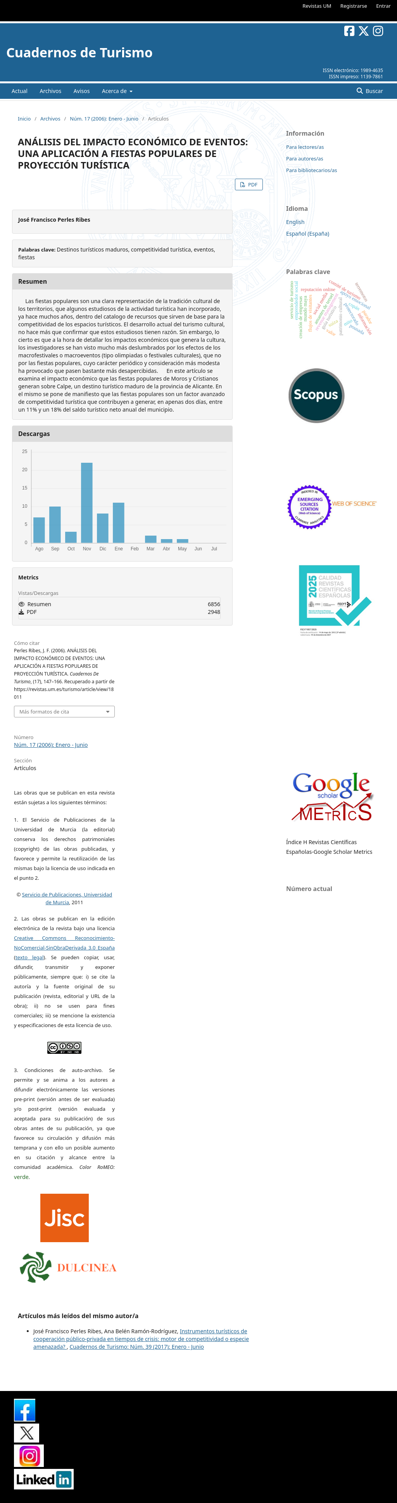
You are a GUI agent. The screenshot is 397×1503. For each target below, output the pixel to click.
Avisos (82, 91)
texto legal (29, 957)
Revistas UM (316, 5)
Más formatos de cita (44, 711)
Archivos (50, 91)
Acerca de (115, 91)
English (295, 222)
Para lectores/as (305, 146)
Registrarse (353, 5)
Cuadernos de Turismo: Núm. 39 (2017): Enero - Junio (136, 1346)
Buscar (373, 91)
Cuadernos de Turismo (79, 52)
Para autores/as (304, 158)
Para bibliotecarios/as (311, 170)
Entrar (383, 5)
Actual (20, 91)
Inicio (24, 118)
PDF (252, 184)
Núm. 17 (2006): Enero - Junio (104, 118)
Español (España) (307, 233)
